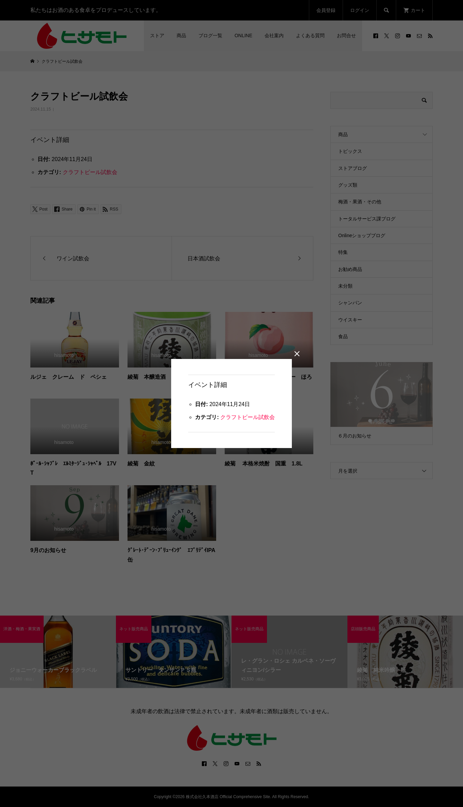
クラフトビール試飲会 (247, 417)
